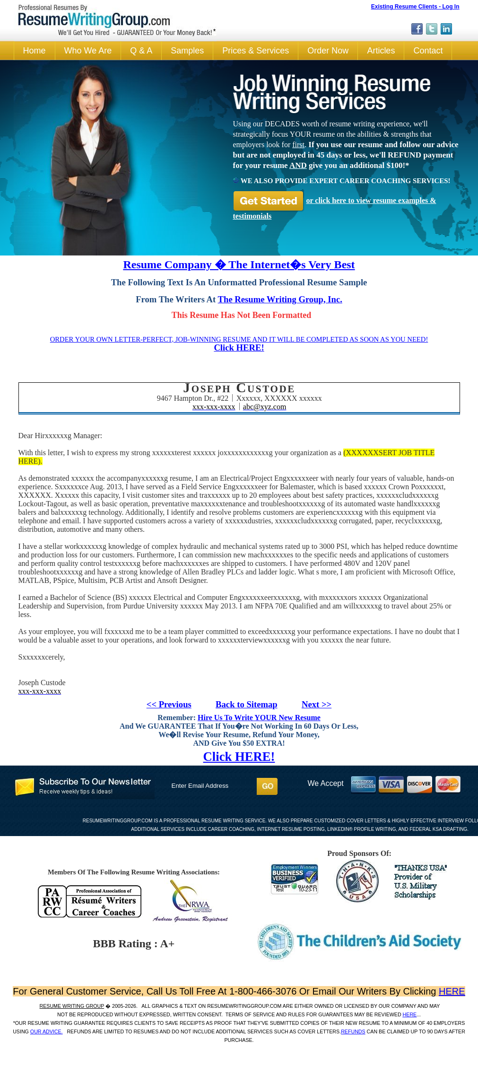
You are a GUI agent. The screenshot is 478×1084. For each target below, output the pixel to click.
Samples (187, 50)
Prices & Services (255, 50)
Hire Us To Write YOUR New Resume (259, 718)
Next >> (316, 704)
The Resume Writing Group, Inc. (280, 299)
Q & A (141, 50)
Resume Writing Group (72, 1006)
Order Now (327, 50)
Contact (428, 50)
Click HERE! (239, 348)
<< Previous (169, 704)
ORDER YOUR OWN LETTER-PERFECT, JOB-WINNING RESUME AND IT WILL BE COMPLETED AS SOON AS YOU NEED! (239, 339)
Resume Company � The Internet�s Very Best (239, 264)
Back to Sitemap (247, 704)
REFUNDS (353, 1031)
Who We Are (88, 50)
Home (34, 50)
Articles (381, 50)
